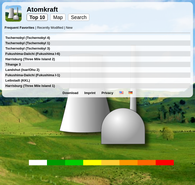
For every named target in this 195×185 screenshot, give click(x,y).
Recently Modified (50, 27)
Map (58, 17)
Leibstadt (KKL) (17, 80)
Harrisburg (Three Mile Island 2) (30, 59)
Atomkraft (42, 9)
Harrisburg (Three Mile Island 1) (30, 86)
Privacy (108, 93)
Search (79, 17)
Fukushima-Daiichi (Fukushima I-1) (32, 75)
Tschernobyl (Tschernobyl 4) (27, 38)
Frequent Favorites (20, 27)
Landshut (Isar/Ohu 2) (22, 70)
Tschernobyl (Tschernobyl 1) (27, 43)
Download (70, 93)
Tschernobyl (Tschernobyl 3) (27, 48)
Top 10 (37, 17)
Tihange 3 (13, 64)
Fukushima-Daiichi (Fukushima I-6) (32, 54)
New (69, 27)
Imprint (90, 93)
